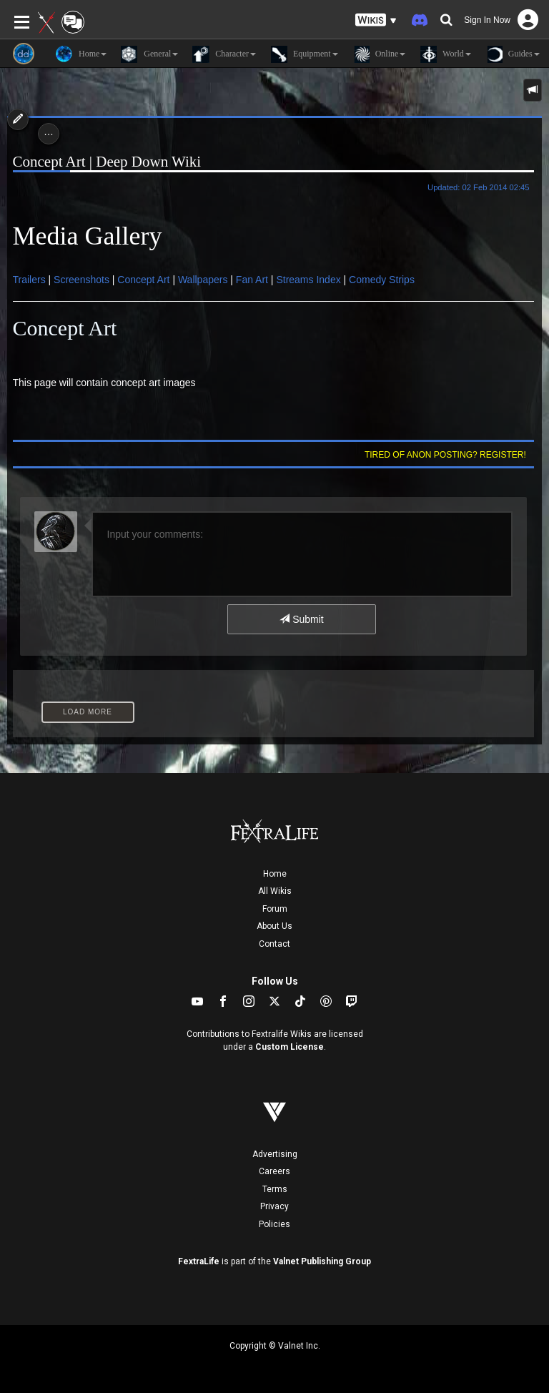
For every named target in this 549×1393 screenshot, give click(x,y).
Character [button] (224, 54)
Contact (274, 944)
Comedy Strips (382, 279)
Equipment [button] (304, 54)
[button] (376, 20)
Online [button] (379, 54)
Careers (274, 1171)
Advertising (274, 1154)
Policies (274, 1224)
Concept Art (144, 279)
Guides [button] (512, 54)
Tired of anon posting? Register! (445, 455)
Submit (301, 619)
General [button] (149, 54)
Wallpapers (204, 279)
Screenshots (83, 279)
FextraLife (198, 1261)
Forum (274, 909)
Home (275, 874)
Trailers (31, 279)
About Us (274, 926)
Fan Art (252, 279)
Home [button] (81, 54)
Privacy (274, 1206)
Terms (274, 1189)
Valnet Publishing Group (322, 1261)
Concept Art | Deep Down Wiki (107, 161)
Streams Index (308, 279)
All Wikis (275, 891)
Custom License (289, 1047)
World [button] (445, 54)
